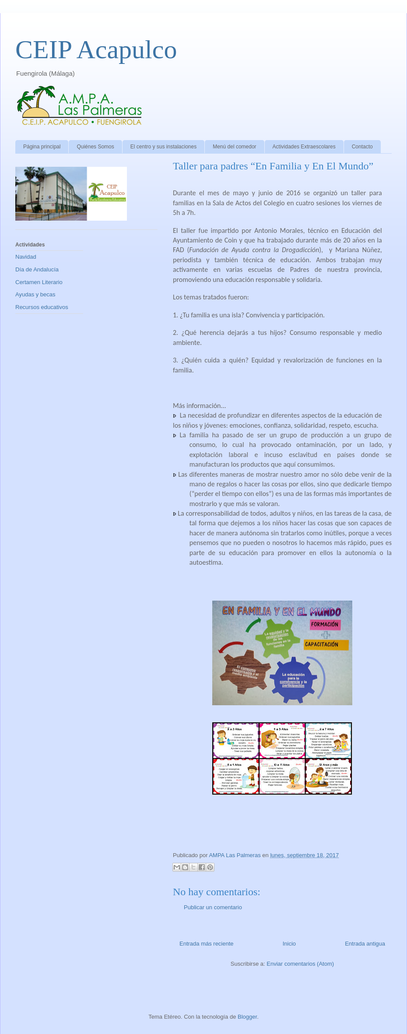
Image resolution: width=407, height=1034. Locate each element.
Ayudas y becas (35, 294)
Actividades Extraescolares (304, 147)
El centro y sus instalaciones (163, 147)
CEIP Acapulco (96, 49)
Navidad (25, 256)
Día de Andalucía (37, 269)
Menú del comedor (234, 147)
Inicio (289, 943)
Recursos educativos (41, 307)
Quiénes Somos (95, 147)
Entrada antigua (365, 943)
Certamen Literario (39, 282)
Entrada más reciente (206, 943)
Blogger (247, 1016)
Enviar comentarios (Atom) (300, 963)
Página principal (41, 147)
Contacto (362, 147)
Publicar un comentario (213, 907)
